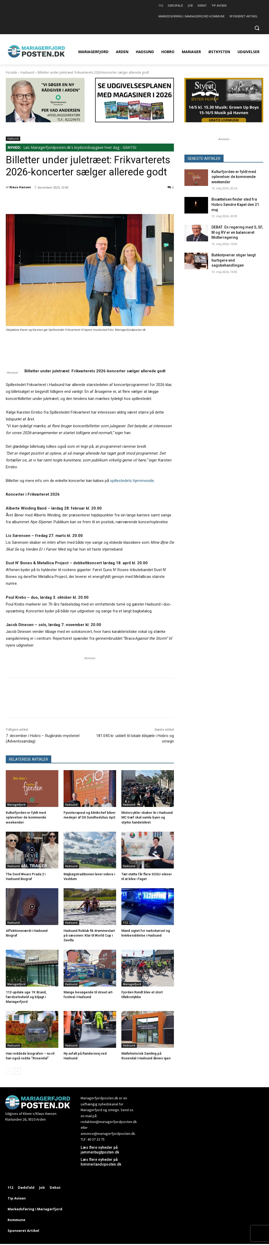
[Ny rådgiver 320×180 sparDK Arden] (45, 121)
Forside (11, 72)
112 (125, 922)
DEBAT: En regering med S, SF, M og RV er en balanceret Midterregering (237, 232)
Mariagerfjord (16, 804)
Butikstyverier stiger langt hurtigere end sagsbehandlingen (233, 260)
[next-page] (17, 1071)
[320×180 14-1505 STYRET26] (223, 121)
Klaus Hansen (20, 187)
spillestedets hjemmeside (132, 480)
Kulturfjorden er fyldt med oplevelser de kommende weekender (26, 817)
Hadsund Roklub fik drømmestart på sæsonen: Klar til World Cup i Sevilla (89, 935)
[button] (257, 28)
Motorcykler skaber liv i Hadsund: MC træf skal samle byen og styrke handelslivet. (147, 817)
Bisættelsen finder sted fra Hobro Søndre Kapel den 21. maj (235, 204)
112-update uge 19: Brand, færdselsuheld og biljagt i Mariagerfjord (26, 997)
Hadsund (27, 72)
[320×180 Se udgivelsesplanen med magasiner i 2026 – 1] (134, 121)
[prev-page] (9, 1071)
